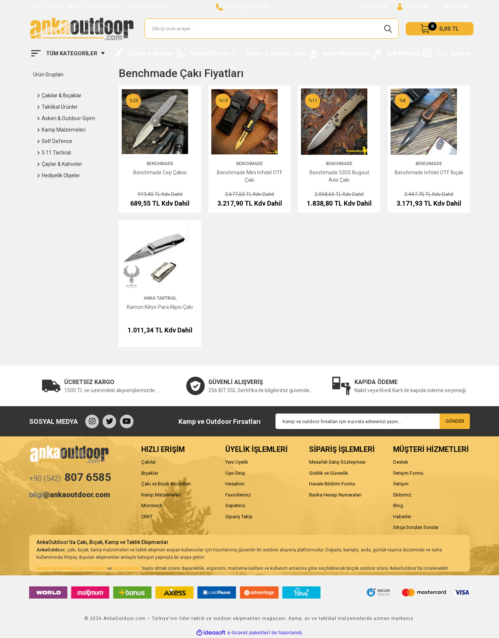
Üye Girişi (235, 473)
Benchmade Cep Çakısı (160, 172)
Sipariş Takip (239, 516)
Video (55, 6)
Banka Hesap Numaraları (335, 495)
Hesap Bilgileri (105, 6)
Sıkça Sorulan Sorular (416, 527)
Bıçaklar (149, 473)
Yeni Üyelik (236, 462)
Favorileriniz (238, 495)
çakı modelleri (91, 568)
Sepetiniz (235, 505)
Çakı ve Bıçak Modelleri (166, 484)
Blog (37, 6)
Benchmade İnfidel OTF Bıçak (429, 172)
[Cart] (440, 28)
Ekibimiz (402, 495)
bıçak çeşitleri (127, 568)
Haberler (402, 516)
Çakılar (148, 462)
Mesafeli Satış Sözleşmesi (337, 462)
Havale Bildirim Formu (332, 484)
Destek (400, 462)
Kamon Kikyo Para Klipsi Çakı (160, 307)
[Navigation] (68, 53)
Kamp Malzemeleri (161, 495)
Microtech (152, 505)
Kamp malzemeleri (56, 568)
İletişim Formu (408, 473)
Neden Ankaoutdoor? (148, 6)
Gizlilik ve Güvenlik (328, 473)
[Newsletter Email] (373, 421)
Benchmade (160, 163)
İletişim (76, 6)
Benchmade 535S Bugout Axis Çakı (339, 176)
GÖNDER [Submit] (455, 421)
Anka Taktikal (160, 298)
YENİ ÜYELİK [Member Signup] (374, 6)
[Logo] (81, 29)
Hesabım (235, 484)
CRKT (147, 516)
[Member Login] (412, 6)
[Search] (272, 28)
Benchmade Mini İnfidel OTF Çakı (250, 176)
